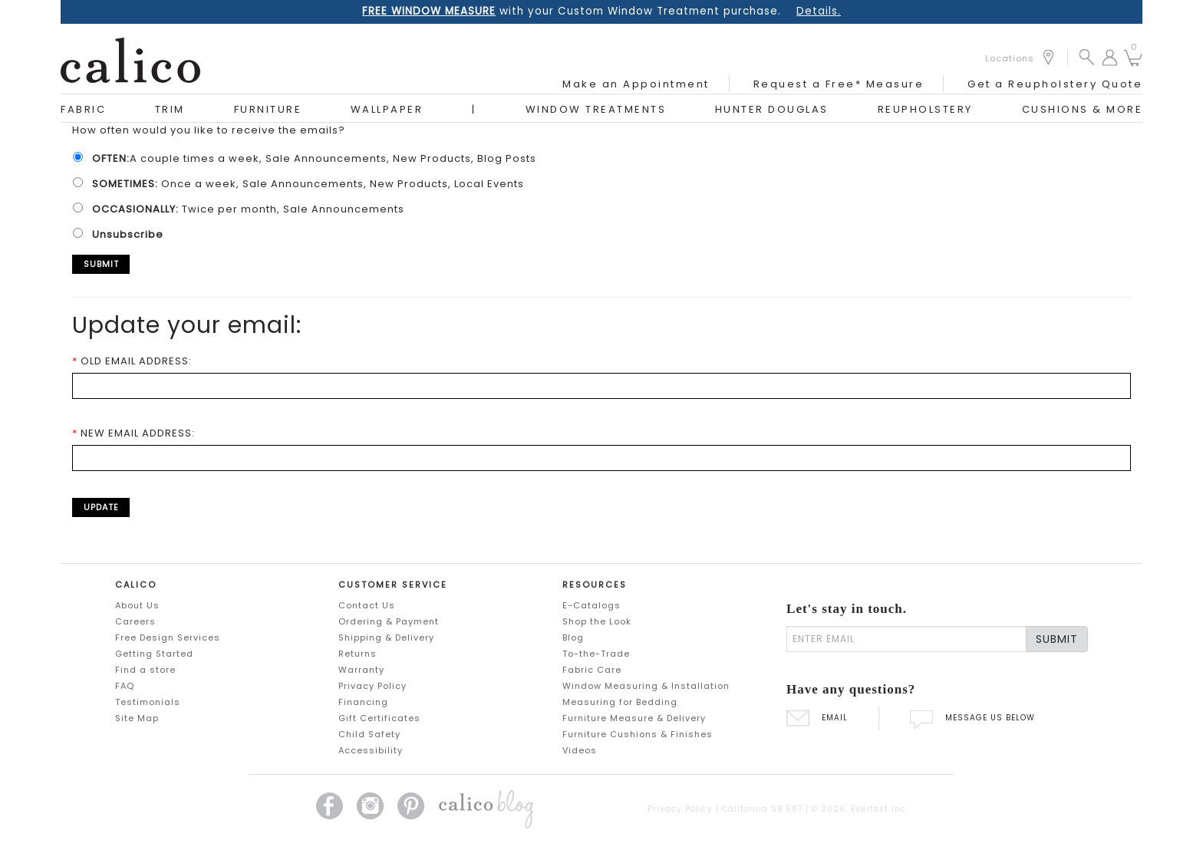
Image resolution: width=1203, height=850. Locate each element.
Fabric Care (591, 670)
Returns (357, 653)
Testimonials (147, 702)
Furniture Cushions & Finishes (637, 734)
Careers (135, 621)
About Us (137, 605)
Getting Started (154, 653)
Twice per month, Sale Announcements (243, 209)
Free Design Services (167, 637)
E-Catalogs (591, 605)
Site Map (137, 718)
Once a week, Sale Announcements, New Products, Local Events (303, 183)
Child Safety (369, 734)
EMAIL (817, 717)
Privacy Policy (372, 686)
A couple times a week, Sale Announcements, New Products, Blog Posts (309, 158)
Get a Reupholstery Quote (1054, 84)
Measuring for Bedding (619, 702)
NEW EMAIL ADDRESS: (133, 433)
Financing (363, 702)
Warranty (361, 670)
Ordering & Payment (388, 621)
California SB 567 (762, 809)
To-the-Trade (596, 653)
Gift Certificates (379, 718)
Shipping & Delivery (386, 637)
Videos (579, 750)
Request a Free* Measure (838, 84)
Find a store (145, 670)
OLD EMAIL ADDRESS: (132, 361)
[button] (1086, 56)
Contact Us (366, 605)
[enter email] (906, 639)
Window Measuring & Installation (646, 686)
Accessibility (370, 750)
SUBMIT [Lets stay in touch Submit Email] (1057, 639)
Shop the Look (596, 621)
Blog (573, 637)
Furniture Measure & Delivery (634, 718)
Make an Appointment (636, 84)
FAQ (124, 686)
